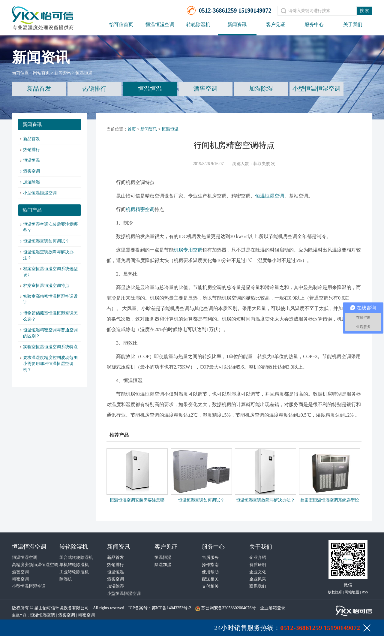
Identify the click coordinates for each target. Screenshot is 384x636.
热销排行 (94, 88)
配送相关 (210, 579)
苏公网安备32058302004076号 (228, 608)
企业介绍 (257, 557)
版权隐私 (335, 592)
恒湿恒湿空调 (42, 615)
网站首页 (41, 73)
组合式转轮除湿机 (76, 557)
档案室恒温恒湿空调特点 (46, 285)
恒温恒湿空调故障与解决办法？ (265, 500)
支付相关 (210, 586)
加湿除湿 (261, 88)
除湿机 (65, 579)
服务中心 (314, 24)
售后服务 (210, 557)
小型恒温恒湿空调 (316, 88)
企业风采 (257, 579)
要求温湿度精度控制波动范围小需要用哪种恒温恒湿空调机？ (50, 363)
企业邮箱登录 (272, 608)
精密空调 (20, 579)
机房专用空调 (188, 249)
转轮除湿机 (198, 24)
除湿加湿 (162, 564)
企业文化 (257, 572)
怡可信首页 (121, 24)
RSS (365, 592)
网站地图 (352, 592)
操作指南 (210, 564)
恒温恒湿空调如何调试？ (46, 241)
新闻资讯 (237, 24)
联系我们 (257, 586)
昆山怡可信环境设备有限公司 (61, 608)
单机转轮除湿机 (74, 564)
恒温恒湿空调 (160, 24)
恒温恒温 (84, 73)
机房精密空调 (140, 209)
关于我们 (352, 24)
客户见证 (275, 24)
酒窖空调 (206, 88)
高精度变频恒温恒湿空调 (35, 564)
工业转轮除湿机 (74, 572)
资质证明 (257, 564)
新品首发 (39, 88)
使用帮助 (210, 572)
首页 (132, 129)
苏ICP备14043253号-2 (171, 608)
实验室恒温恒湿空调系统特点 (50, 347)
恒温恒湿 (162, 557)
